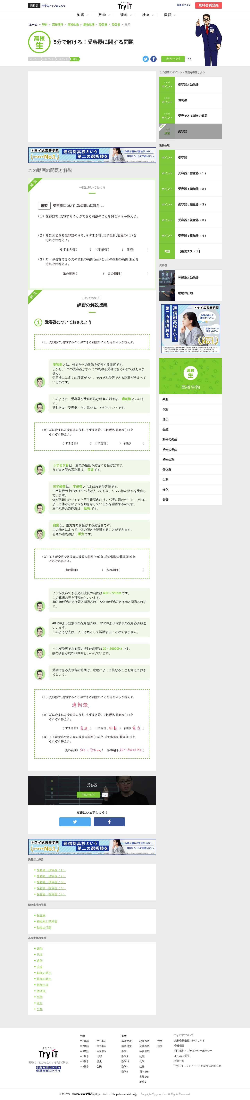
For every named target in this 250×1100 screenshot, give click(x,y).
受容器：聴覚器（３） (51, 882)
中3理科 (101, 1051)
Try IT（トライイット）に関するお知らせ (197, 1065)
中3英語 (84, 1051)
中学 (82, 1036)
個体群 (41, 991)
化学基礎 (144, 1046)
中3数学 (84, 1066)
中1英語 (84, 1041)
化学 (142, 1061)
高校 (124, 1036)
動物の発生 (44, 972)
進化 (40, 1003)
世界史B (144, 1076)
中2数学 (84, 1061)
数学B (124, 1071)
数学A (124, 1066)
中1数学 (84, 1056)
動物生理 (164, 145)
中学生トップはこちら (53, 5)
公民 (99, 1066)
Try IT (125, 5)
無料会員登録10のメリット (189, 1040)
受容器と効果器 (188, 84)
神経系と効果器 (47, 921)
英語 (81, 15)
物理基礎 (144, 1041)
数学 (102, 15)
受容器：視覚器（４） (51, 894)
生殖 (40, 966)
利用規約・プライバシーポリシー (193, 1050)
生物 (142, 1066)
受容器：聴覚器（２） (51, 876)
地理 (99, 1056)
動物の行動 (44, 927)
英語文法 (126, 1041)
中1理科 (101, 1041)
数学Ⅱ (125, 1056)
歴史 (99, 1061)
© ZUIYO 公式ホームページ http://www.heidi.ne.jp (99, 1094)
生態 (40, 997)
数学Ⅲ (125, 1061)
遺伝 (40, 960)
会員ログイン (184, 5)
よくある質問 (181, 1055)
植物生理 (42, 985)
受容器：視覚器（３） (51, 888)
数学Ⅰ (125, 1051)
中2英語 (84, 1046)
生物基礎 (144, 1051)
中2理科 (101, 1046)
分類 (40, 1009)
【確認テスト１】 (190, 251)
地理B (142, 1081)
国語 (168, 15)
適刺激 (182, 100)
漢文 (159, 1046)
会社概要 (179, 1045)
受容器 (41, 915)
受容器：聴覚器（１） (51, 870)
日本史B (144, 1071)
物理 (142, 1056)
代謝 (40, 954)
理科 (124, 15)
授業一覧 (179, 1060)
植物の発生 (44, 978)
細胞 (40, 948)
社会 (146, 15)
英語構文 (126, 1046)
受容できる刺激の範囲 (192, 115)
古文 (159, 1041)
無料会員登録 (209, 5)
